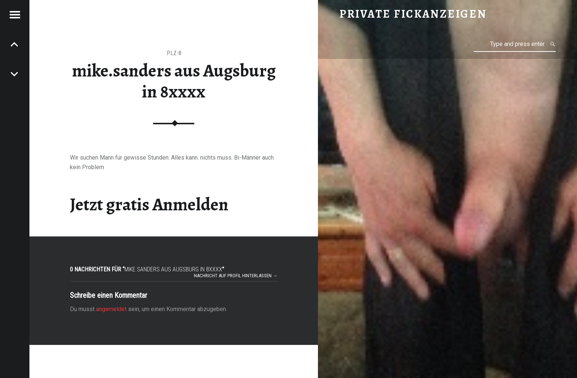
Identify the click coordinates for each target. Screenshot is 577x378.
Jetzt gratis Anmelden (149, 204)
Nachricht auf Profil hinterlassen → (235, 275)
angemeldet (111, 309)
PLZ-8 (174, 53)
